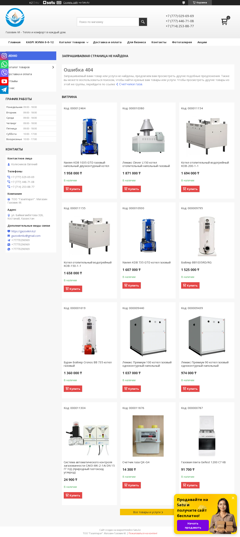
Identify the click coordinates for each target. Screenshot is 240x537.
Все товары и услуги (146, 512)
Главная (14, 42)
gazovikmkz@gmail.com (25, 236)
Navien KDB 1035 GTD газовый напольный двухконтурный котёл (86, 164)
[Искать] (143, 22)
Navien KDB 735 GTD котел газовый (146, 262)
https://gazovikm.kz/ (23, 231)
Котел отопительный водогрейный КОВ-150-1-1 (88, 264)
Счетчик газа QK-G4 (135, 462)
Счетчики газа (130, 84)
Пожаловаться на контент (143, 533)
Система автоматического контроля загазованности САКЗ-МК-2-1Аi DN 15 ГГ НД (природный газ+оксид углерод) (89, 467)
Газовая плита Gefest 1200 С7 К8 (203, 462)
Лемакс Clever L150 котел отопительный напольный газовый (146, 164)
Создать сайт (70, 2)
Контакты (159, 42)
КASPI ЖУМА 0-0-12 (40, 42)
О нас (11, 88)
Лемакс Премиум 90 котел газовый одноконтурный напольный (205, 364)
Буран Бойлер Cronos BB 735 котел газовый (88, 364)
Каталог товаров (72, 42)
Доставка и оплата (107, 42)
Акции (202, 42)
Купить (75, 189)
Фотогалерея (182, 42)
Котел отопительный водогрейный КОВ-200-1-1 (205, 164)
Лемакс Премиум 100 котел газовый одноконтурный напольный (147, 364)
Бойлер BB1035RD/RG (196, 262)
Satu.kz (137, 530)
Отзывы (13, 81)
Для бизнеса (136, 42)
